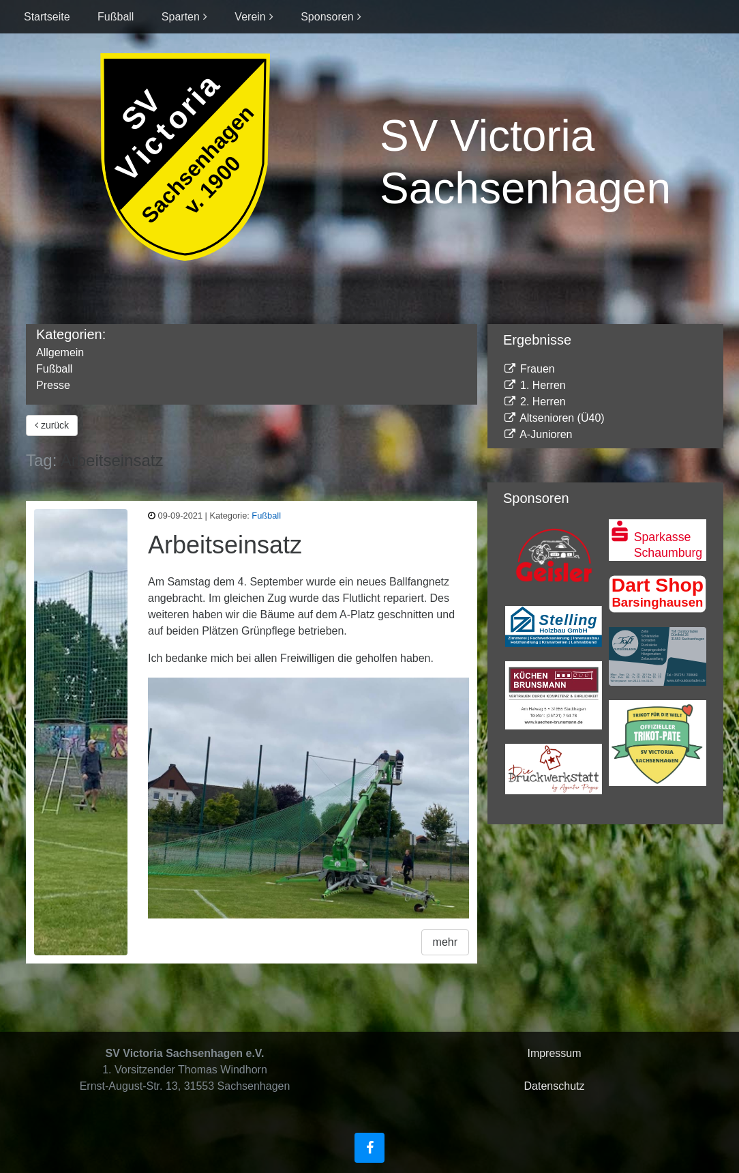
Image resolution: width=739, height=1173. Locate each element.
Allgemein (60, 352)
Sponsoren (327, 17)
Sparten (181, 17)
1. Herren (534, 385)
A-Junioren (538, 434)
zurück (52, 425)
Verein (250, 17)
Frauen (529, 369)
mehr (445, 942)
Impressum (554, 1053)
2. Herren (534, 401)
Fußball (115, 17)
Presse (53, 385)
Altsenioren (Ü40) (554, 418)
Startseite (47, 17)
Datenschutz (554, 1086)
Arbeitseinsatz (225, 545)
